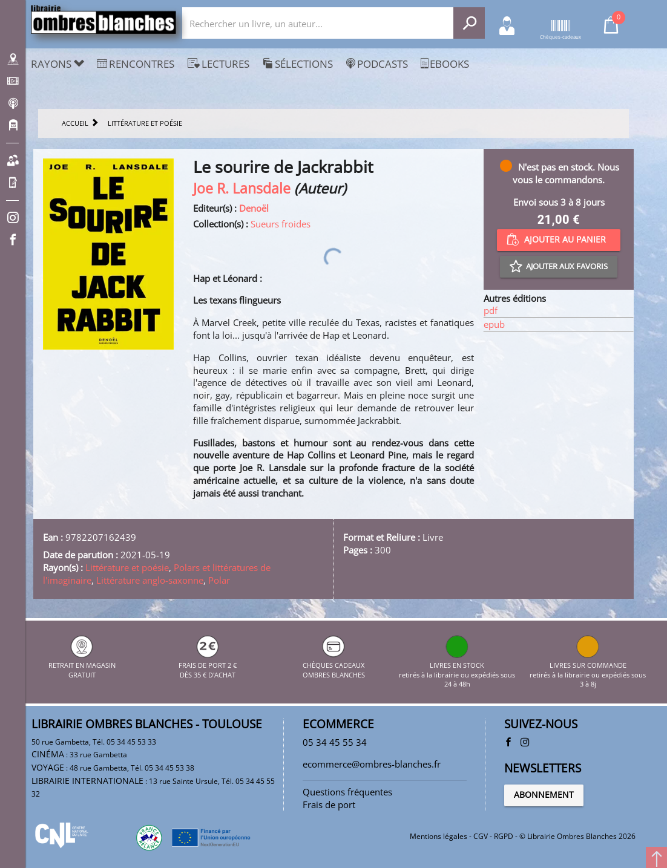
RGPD (503, 836)
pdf (491, 310)
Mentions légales (438, 836)
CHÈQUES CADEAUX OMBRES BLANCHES (334, 665)
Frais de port (329, 804)
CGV (480, 836)
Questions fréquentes (347, 792)
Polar (219, 580)
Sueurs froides (280, 224)
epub (494, 324)
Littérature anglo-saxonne (149, 580)
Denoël (254, 208)
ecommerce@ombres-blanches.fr (372, 764)
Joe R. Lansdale (242, 188)
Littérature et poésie (127, 567)
